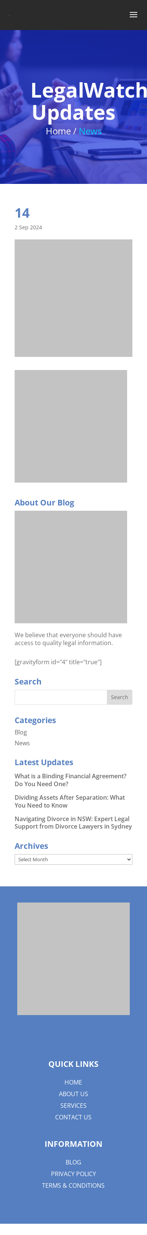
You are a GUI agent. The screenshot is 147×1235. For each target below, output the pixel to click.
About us (73, 1094)
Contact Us (73, 1117)
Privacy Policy (73, 1174)
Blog (21, 732)
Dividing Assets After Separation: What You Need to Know (70, 801)
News (22, 743)
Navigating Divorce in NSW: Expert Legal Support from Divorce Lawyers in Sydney (73, 823)
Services (73, 1105)
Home (73, 1082)
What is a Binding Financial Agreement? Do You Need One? (70, 780)
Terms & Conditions (73, 1185)
